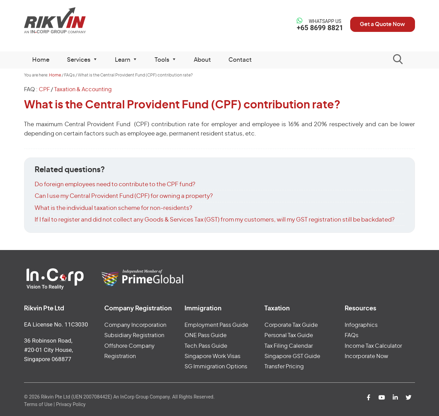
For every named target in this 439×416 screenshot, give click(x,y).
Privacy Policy (70, 404)
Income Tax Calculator (373, 346)
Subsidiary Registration (134, 335)
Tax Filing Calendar (288, 346)
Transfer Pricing (284, 366)
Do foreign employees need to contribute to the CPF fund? (115, 184)
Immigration (203, 309)
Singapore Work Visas (212, 356)
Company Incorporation (135, 325)
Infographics (361, 325)
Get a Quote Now (382, 24)
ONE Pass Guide (206, 335)
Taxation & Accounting (83, 89)
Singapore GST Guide (292, 356)
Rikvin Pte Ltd (69, 20)
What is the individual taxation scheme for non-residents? (113, 208)
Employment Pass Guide (216, 325)
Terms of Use (38, 404)
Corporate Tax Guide (291, 325)
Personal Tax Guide (288, 335)
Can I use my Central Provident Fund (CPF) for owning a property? (124, 196)
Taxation (277, 309)
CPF (44, 89)
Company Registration (138, 309)
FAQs (351, 335)
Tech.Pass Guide (206, 346)
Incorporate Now (366, 356)
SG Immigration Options (216, 366)
